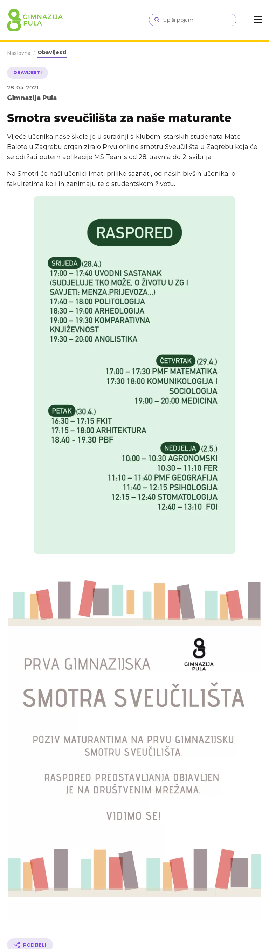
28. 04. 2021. (23, 87)
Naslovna (18, 53)
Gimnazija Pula (32, 97)
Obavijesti (52, 52)
